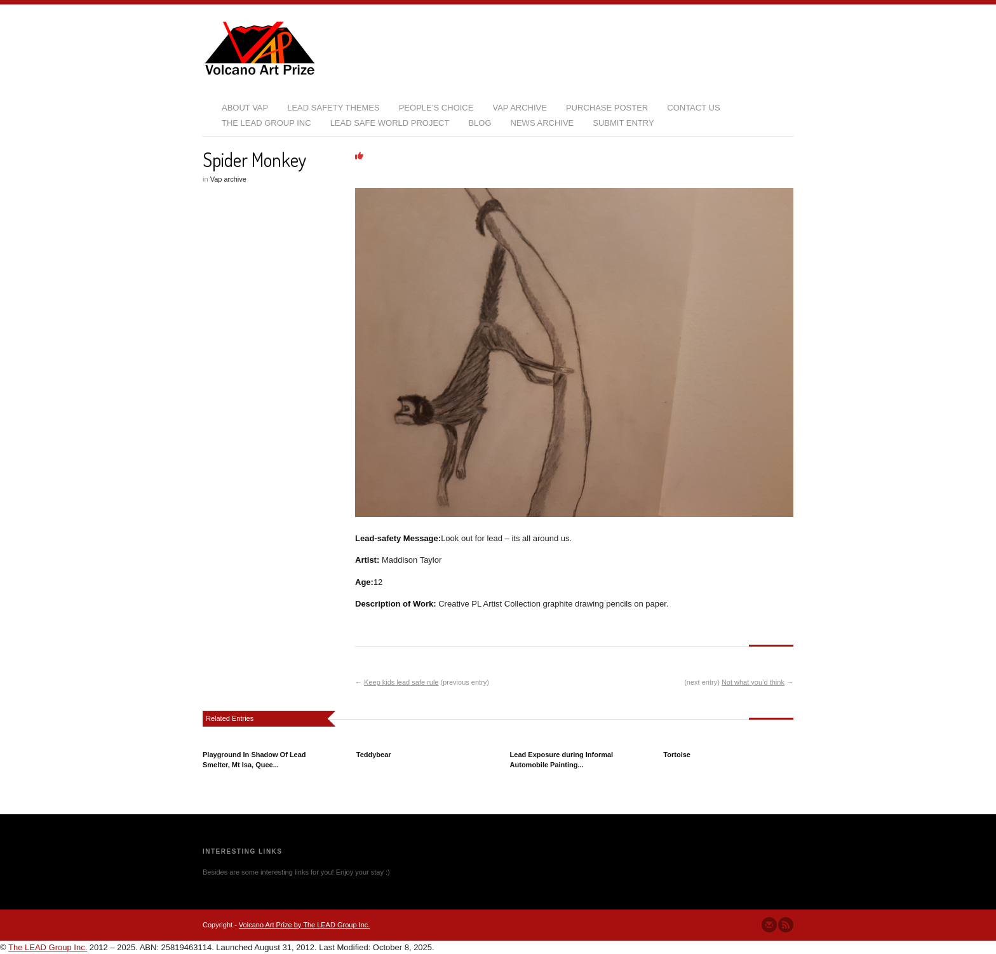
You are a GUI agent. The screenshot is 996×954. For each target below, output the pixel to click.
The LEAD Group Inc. (47, 947)
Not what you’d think (753, 682)
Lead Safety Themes (333, 107)
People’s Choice (436, 107)
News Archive (542, 123)
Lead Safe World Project (390, 123)
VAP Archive (519, 107)
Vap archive (228, 179)
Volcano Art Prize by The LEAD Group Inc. (304, 925)
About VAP (245, 107)
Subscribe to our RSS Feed (785, 924)
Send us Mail (769, 924)
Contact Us (693, 107)
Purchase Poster (607, 107)
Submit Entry (623, 123)
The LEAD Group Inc (266, 123)
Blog (479, 123)
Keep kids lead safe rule (401, 682)
